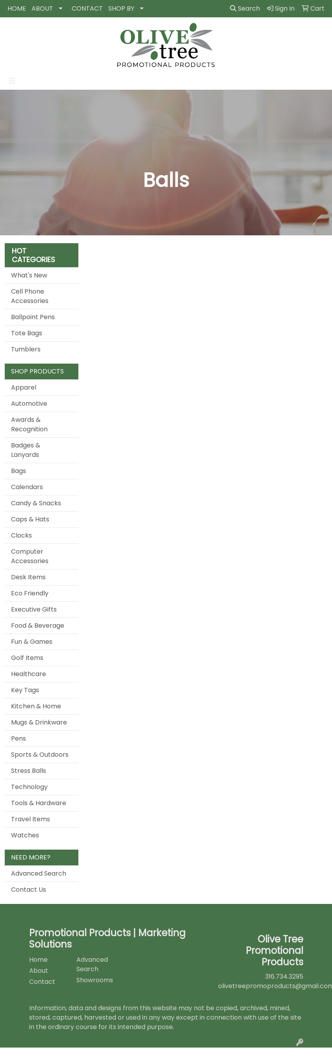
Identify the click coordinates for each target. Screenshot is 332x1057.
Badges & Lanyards (25, 450)
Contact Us (28, 889)
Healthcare (28, 673)
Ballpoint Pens (33, 317)
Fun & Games (31, 641)
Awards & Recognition (29, 424)
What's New (29, 275)
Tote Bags (26, 333)
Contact (42, 981)
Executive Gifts (34, 609)
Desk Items (28, 577)
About (38, 970)
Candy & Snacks (36, 503)
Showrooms (94, 980)
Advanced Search (38, 873)
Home (38, 959)
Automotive (29, 403)
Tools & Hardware (38, 803)
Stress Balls (28, 770)
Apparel (23, 387)
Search (245, 8)
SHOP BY (121, 8)
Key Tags (25, 690)
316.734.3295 (284, 976)
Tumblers (26, 349)
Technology (29, 786)
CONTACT (87, 8)
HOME (16, 8)
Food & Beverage (37, 625)
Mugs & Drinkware (39, 722)
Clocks (21, 535)
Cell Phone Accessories (29, 296)
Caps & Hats (30, 519)
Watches (25, 835)
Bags (18, 470)
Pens (18, 738)
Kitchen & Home (36, 706)
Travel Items (30, 819)
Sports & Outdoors (40, 754)
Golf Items (27, 657)
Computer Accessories (29, 556)
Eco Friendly (29, 593)
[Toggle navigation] (12, 81)
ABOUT (42, 8)
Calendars (27, 487)
